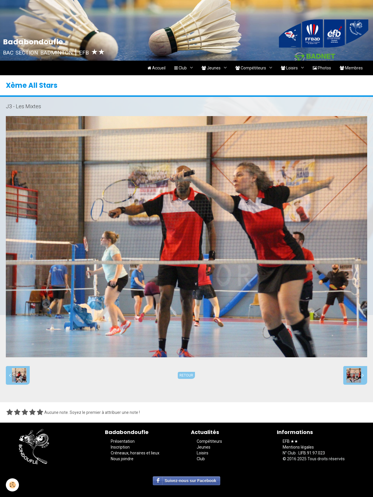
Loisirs (290, 68)
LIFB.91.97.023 (311, 453)
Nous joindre (122, 458)
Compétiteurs (251, 68)
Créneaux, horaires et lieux (135, 453)
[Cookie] (12, 484)
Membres (351, 68)
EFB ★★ (290, 441)
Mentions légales (298, 447)
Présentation (123, 441)
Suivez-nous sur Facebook (190, 480)
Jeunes (211, 68)
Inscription (120, 447)
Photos (322, 68)
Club (181, 68)
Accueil (156, 68)
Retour (186, 375)
